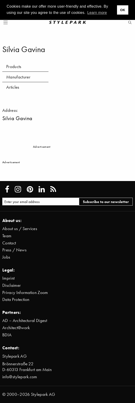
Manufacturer (18, 77)
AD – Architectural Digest (24, 320)
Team (6, 235)
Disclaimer (11, 285)
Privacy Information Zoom (25, 292)
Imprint (8, 278)
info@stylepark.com (19, 377)
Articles (12, 87)
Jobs (6, 257)
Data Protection (16, 299)
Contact (9, 243)
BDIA (7, 334)
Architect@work (16, 327)
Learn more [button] (97, 13)
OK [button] (122, 10)
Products (13, 66)
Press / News (14, 250)
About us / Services (19, 228)
